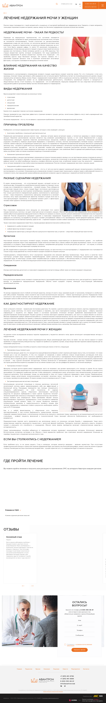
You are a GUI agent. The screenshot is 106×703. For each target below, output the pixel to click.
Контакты (86, 669)
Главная (19, 669)
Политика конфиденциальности (50, 698)
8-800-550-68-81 (90, 3)
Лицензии (56, 669)
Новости (65, 669)
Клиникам (47, 669)
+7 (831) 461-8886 (67, 679)
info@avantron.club (66, 4)
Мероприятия (75, 669)
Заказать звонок (91, 7)
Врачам (38, 669)
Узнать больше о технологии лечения (53, 691)
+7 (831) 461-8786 (67, 676)
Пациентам (28, 669)
